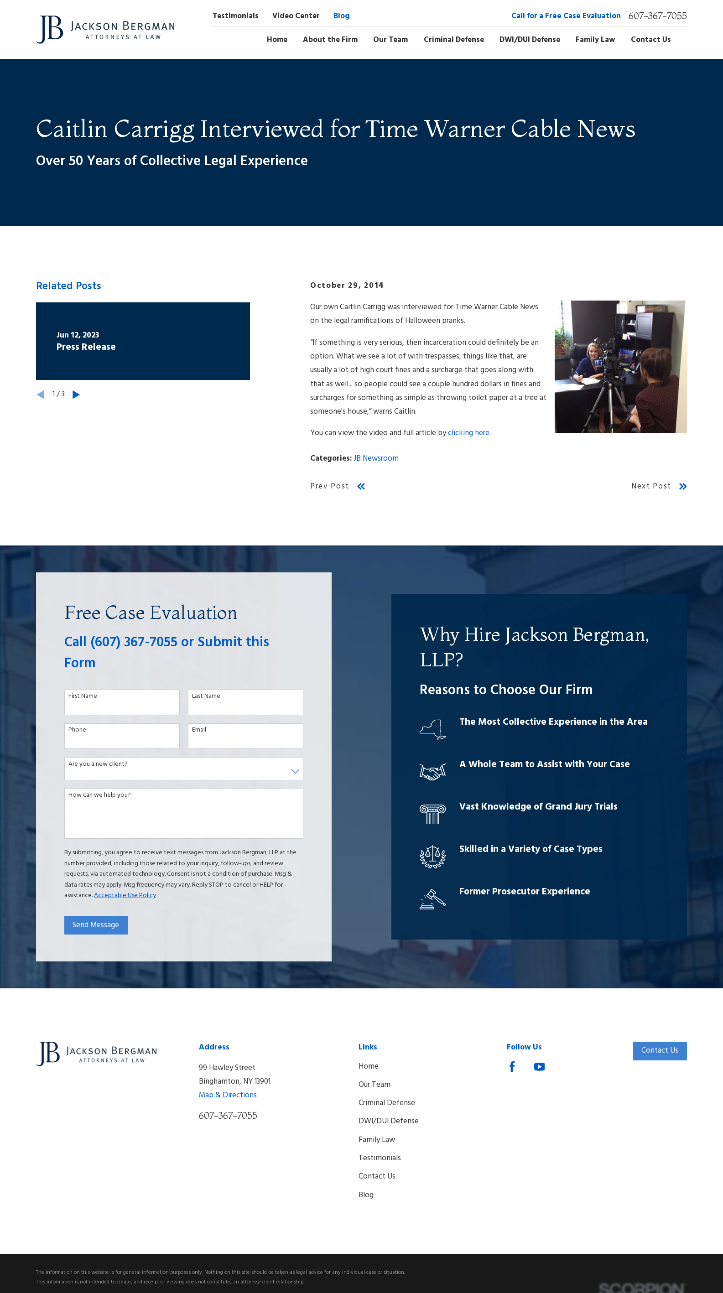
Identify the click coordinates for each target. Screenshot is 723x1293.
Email (193, 730)
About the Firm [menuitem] (330, 40)
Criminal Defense (387, 1103)
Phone (71, 730)
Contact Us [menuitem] (651, 40)
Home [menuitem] (277, 40)
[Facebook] (512, 1066)
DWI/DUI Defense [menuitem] (529, 40)
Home (369, 1066)
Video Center (296, 16)
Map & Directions (228, 1095)
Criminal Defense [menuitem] (454, 40)
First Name (76, 697)
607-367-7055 (658, 16)
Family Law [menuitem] (595, 40)
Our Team (374, 1085)
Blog (341, 16)
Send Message (89, 925)
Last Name (200, 697)
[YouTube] (539, 1066)
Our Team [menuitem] (390, 40)
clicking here (468, 433)
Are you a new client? (91, 765)
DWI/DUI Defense (389, 1121)
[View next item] (76, 394)
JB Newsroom (376, 458)
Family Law (377, 1140)
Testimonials (236, 16)
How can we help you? (93, 796)
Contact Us (377, 1176)
